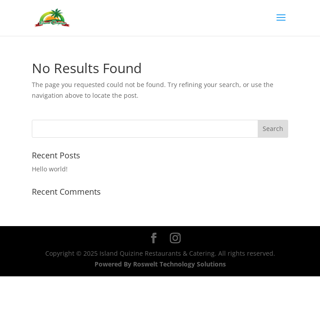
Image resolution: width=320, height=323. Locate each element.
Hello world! (50, 169)
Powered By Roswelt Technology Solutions (160, 264)
